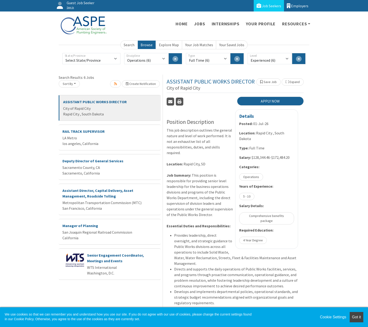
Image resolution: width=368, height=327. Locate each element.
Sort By (68, 84)
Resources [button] (294, 24)
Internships (225, 24)
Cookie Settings (333, 317)
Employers (297, 6)
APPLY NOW (270, 101)
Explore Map (169, 44)
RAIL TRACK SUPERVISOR (83, 131)
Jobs (199, 24)
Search (129, 44)
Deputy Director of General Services (92, 161)
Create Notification (141, 84)
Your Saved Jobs (231, 44)
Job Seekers (269, 6)
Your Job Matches (199, 44)
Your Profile (261, 24)
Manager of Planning (80, 225)
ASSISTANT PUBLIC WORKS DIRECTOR (95, 101)
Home (182, 24)
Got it (356, 317)
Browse (147, 44)
